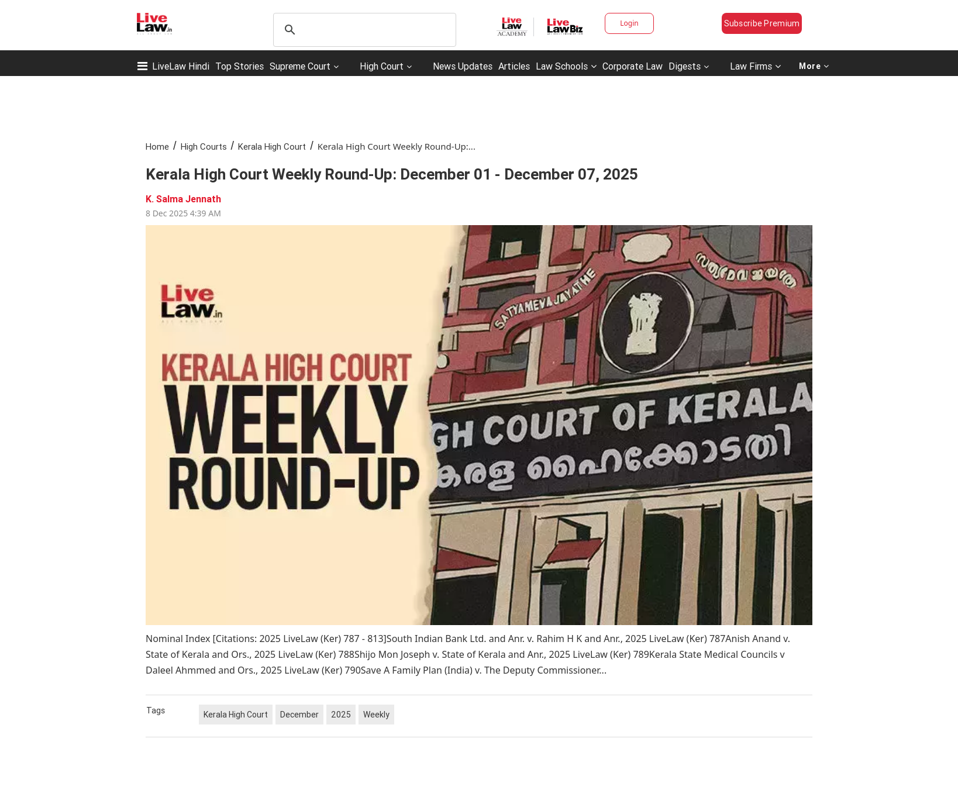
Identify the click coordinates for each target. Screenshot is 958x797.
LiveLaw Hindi (180, 66)
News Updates (462, 66)
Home (157, 146)
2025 (341, 714)
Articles (514, 66)
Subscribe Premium (762, 23)
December (299, 714)
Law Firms (755, 66)
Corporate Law (632, 66)
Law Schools (566, 66)
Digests (684, 66)
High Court (382, 66)
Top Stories (239, 66)
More (814, 66)
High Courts (204, 146)
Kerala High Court (272, 146)
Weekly (376, 714)
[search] (362, 30)
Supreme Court (300, 66)
